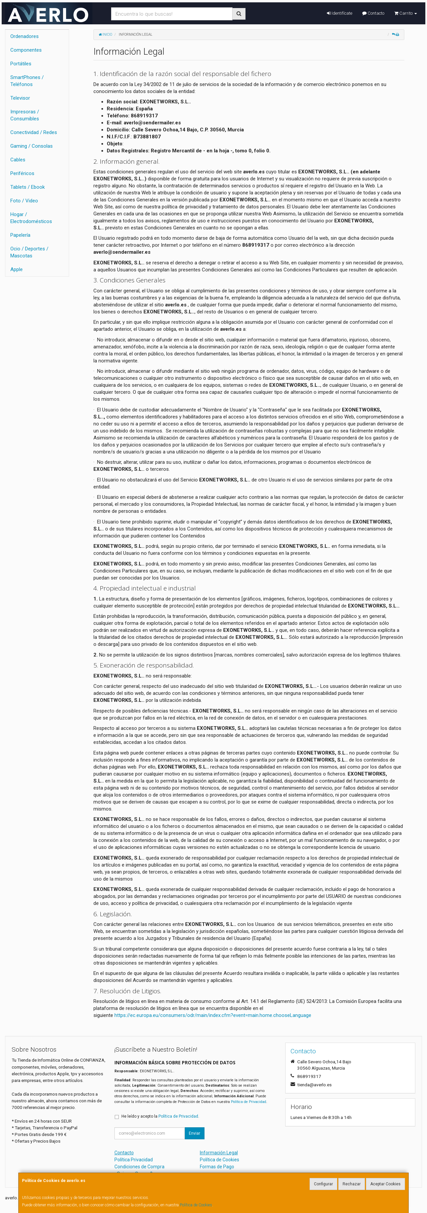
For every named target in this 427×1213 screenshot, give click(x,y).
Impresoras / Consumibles (24, 115)
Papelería (20, 235)
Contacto (373, 13)
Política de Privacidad (248, 1102)
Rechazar (352, 1184)
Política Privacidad (133, 1159)
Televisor (20, 98)
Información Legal (219, 1152)
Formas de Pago (217, 1166)
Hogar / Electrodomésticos (31, 217)
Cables (17, 160)
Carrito (405, 13)
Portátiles (20, 64)
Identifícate (339, 13)
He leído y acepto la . (160, 1116)
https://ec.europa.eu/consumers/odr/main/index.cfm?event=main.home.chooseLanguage (212, 1015)
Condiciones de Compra (139, 1166)
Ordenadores (24, 36)
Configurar (323, 1184)
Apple (16, 269)
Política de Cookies (196, 1205)
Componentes (26, 50)
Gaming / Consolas (31, 146)
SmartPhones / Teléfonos (27, 80)
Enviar (194, 1133)
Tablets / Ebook (27, 187)
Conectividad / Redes (33, 132)
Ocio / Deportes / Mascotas (29, 252)
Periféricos (22, 173)
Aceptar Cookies (385, 1184)
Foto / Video (24, 201)
